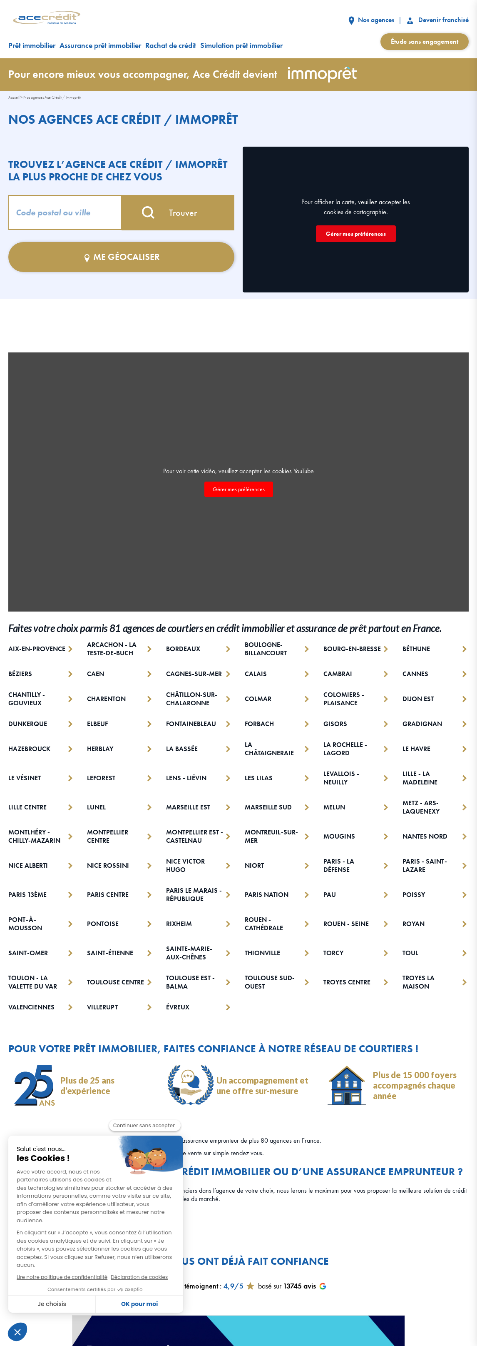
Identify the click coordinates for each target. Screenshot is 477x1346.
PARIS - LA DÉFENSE (338, 865)
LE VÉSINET (24, 778)
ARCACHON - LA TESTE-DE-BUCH (112, 649)
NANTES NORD (424, 836)
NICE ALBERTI (28, 865)
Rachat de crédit (170, 45)
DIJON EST (418, 698)
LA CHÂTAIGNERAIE (269, 749)
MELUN (334, 807)
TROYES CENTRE (346, 982)
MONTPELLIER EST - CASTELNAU (194, 836)
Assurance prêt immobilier (100, 45)
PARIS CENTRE (108, 894)
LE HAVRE (416, 748)
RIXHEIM (179, 923)
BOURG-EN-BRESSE (352, 648)
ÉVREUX (177, 1007)
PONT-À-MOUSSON (25, 924)
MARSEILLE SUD (268, 807)
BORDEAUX (183, 648)
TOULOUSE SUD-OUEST (270, 982)
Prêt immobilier (31, 45)
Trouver (178, 213)
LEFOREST (101, 778)
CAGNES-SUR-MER (194, 674)
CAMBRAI (337, 674)
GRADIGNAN (422, 724)
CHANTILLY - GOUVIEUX (26, 699)
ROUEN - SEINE (346, 923)
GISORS (335, 724)
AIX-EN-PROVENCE (36, 648)
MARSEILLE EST (188, 807)
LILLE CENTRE (27, 807)
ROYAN (413, 923)
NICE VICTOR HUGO (185, 865)
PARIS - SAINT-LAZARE (424, 865)
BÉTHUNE (416, 648)
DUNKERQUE (27, 724)
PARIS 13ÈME (27, 894)
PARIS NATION (266, 894)
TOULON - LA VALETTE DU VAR (32, 982)
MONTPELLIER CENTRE (107, 836)
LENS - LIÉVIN (186, 778)
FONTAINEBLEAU (191, 724)
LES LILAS (259, 778)
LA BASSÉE (182, 748)
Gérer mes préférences (356, 233)
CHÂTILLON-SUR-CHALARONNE (191, 699)
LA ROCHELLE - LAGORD (345, 749)
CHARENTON (106, 698)
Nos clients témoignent (184, 1286)
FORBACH (259, 724)
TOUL (410, 953)
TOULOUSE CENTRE (115, 982)
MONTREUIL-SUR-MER (271, 836)
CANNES (415, 674)
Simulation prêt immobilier (241, 45)
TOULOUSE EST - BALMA (190, 982)
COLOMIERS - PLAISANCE (343, 699)
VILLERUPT (102, 1007)
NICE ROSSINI (108, 865)
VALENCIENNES (31, 1007)
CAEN (95, 674)
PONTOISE (103, 923)
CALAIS (256, 674)
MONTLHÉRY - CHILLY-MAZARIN (34, 836)
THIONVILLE (262, 953)
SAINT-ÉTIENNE (110, 953)
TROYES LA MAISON (418, 982)
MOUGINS (339, 836)
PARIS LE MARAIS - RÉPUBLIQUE (194, 895)
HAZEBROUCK (29, 748)
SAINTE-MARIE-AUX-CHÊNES (189, 953)
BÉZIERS (20, 674)
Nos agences (371, 19)
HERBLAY (100, 748)
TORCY (333, 953)
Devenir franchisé (437, 19)
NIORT (254, 865)
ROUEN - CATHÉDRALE (264, 924)
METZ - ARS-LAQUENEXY (421, 807)
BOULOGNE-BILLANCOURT (266, 649)
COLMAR (258, 698)
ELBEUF (97, 724)
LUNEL (96, 807)
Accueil (14, 97)
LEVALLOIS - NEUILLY (341, 778)
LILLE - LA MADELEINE (419, 778)
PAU (329, 894)
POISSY (413, 894)
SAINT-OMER (28, 953)
